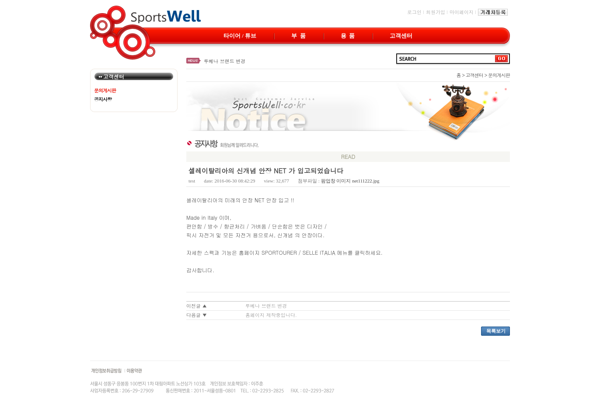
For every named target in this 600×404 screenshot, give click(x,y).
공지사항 (103, 99)
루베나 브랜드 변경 (224, 61)
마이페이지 (462, 12)
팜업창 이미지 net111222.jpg (350, 180)
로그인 (414, 12)
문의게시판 (105, 90)
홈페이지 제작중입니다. (271, 315)
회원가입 (435, 12)
